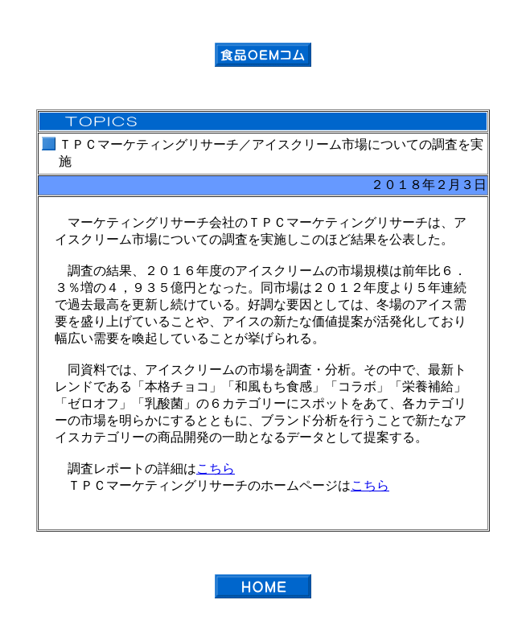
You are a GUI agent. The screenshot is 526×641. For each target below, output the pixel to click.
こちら (215, 468)
